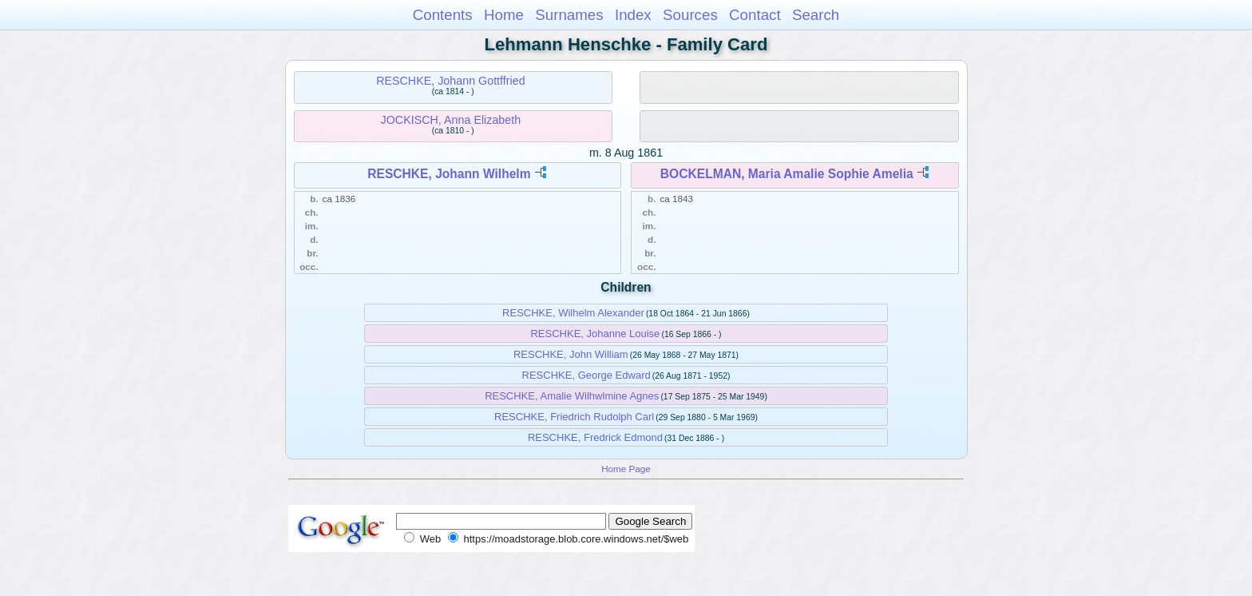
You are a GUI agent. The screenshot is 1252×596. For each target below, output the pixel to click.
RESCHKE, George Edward (586, 375)
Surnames (569, 14)
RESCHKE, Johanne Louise (595, 334)
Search (815, 14)
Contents (443, 14)
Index (633, 14)
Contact (755, 14)
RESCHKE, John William (570, 354)
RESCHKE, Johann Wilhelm (448, 174)
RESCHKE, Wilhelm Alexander (573, 313)
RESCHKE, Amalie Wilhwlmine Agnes (572, 396)
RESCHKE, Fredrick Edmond (595, 437)
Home (504, 14)
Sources (690, 14)
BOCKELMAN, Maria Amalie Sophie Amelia (786, 174)
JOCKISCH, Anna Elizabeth (451, 119)
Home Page (626, 468)
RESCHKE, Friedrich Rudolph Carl (574, 417)
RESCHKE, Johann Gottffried (450, 80)
